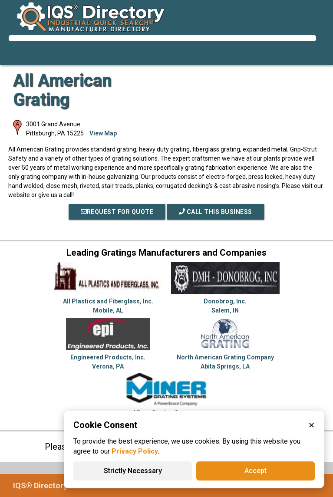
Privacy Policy (135, 451)
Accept (255, 471)
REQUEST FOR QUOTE (117, 211)
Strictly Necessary (133, 471)
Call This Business (215, 211)
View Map (103, 133)
